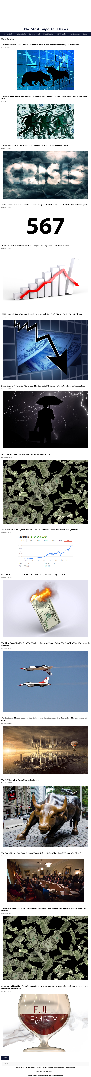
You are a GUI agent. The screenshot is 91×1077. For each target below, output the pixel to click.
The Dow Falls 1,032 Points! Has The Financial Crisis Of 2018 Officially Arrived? (35, 145)
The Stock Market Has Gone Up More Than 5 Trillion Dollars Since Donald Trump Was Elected (41, 853)
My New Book (8, 34)
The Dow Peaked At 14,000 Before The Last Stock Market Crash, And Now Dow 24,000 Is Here (40, 530)
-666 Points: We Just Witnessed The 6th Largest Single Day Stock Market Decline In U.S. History (41, 314)
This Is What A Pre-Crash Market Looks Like (20, 780)
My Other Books (21, 34)
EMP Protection (61, 34)
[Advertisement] (45, 14)
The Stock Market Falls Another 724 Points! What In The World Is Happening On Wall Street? (40, 44)
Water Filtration (48, 34)
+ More (5, 1058)
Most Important (75, 34)
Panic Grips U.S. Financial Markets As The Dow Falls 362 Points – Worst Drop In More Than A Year (43, 386)
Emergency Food (34, 34)
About (44, 1067)
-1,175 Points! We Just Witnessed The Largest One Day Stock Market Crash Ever (35, 246)
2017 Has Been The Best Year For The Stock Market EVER (25, 454)
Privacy (50, 1067)
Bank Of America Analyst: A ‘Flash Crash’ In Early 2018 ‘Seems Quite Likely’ (34, 575)
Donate (85, 34)
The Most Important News (45, 29)
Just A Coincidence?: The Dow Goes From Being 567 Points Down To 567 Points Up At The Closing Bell (44, 205)
